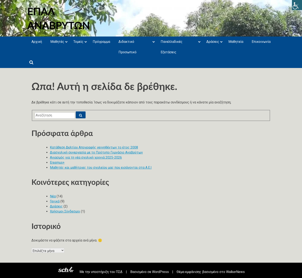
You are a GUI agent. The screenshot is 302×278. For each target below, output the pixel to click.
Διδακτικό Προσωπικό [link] (127, 47)
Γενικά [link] (55, 201)
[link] (297, 5)
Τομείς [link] (78, 42)
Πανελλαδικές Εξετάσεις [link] (171, 47)
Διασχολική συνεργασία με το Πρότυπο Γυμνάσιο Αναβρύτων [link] (96, 152)
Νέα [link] (53, 196)
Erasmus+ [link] (57, 162)
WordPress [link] (160, 272)
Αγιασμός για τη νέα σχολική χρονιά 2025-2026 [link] (86, 157)
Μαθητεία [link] (235, 42)
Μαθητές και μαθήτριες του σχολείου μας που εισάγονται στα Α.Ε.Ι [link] (101, 168)
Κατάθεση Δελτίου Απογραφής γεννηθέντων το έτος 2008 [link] (94, 147)
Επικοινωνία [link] (261, 42)
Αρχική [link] (36, 42)
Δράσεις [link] (212, 42)
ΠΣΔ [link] (119, 272)
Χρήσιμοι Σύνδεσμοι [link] (65, 211)
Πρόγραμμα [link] (101, 42)
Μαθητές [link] (57, 42)
